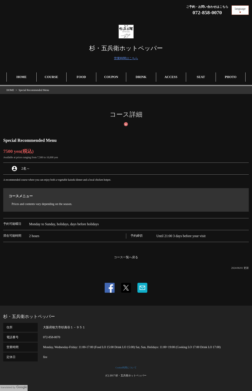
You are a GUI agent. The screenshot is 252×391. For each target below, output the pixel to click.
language (240, 8)
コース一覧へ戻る (126, 257)
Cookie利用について (126, 367)
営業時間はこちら (126, 58)
